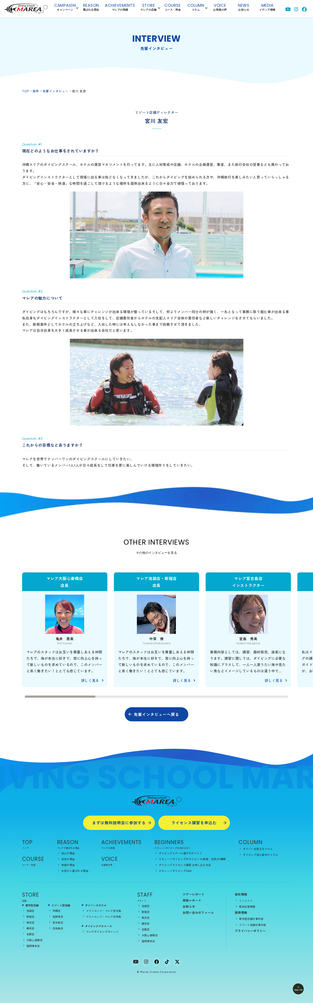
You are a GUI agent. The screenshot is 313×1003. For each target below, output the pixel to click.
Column (196, 8)
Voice (220, 8)
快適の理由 (68, 865)
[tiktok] (167, 961)
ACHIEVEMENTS (121, 842)
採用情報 (241, 912)
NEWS (243, 8)
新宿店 (30, 916)
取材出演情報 (247, 906)
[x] (177, 961)
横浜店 (30, 928)
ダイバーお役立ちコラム (258, 849)
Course (172, 8)
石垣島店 (57, 928)
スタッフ (141, 900)
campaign (65, 8)
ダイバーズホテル (96, 905)
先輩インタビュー (56, 91)
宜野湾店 (57, 916)
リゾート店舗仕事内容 (252, 925)
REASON (68, 842)
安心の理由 (68, 853)
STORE (30, 894)
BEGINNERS (169, 842)
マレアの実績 (108, 847)
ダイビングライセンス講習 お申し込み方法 (185, 865)
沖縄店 (56, 910)
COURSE (33, 859)
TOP (25, 91)
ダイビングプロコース (98, 926)
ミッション (245, 900)
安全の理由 (68, 859)
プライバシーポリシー (250, 931)
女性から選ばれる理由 (74, 870)
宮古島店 (57, 922)
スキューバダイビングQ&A (175, 870)
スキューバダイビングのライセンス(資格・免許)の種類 (192, 859)
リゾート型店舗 (60, 905)
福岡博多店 (33, 946)
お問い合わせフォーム (198, 912)
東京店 (30, 922)
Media (267, 8)
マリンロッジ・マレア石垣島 (103, 916)
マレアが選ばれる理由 (68, 847)
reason (91, 8)
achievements (120, 8)
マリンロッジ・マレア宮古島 (103, 910)
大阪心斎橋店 (34, 940)
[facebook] (156, 961)
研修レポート (192, 900)
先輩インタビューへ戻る (156, 714)
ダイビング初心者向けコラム (260, 854)
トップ (25, 847)
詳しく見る (90, 680)
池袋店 (30, 910)
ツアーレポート (194, 894)
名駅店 (30, 934)
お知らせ (189, 906)
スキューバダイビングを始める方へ (172, 847)
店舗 (24, 900)
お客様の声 (107, 864)
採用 (36, 91)
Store (148, 8)
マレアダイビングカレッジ (102, 931)
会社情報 (241, 894)
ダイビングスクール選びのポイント (180, 853)
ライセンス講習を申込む (194, 823)
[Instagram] (146, 961)
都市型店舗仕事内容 (251, 918)
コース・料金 (29, 864)
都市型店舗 (32, 905)
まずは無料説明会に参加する (119, 823)
